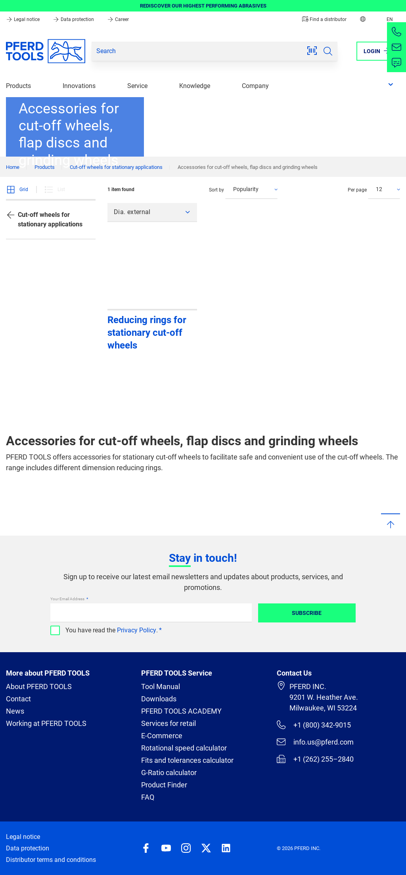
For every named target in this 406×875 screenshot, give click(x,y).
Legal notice (23, 19)
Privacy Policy (136, 630)
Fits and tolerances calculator (187, 760)
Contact (18, 699)
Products (18, 86)
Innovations (79, 86)
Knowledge (194, 86)
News (15, 711)
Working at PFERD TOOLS (46, 723)
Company (255, 86)
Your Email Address (67, 599)
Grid (17, 189)
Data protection (74, 19)
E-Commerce (161, 735)
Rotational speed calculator (184, 748)
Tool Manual (160, 686)
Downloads (158, 699)
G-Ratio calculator (169, 772)
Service (137, 86)
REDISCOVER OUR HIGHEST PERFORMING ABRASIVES (203, 6)
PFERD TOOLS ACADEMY (181, 711)
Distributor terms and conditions (51, 860)
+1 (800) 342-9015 (314, 724)
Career (118, 19)
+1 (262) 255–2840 (315, 758)
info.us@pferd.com (315, 741)
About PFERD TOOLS (39, 686)
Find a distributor (324, 19)
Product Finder (164, 785)
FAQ (147, 797)
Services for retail (168, 723)
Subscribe (307, 613)
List (54, 189)
